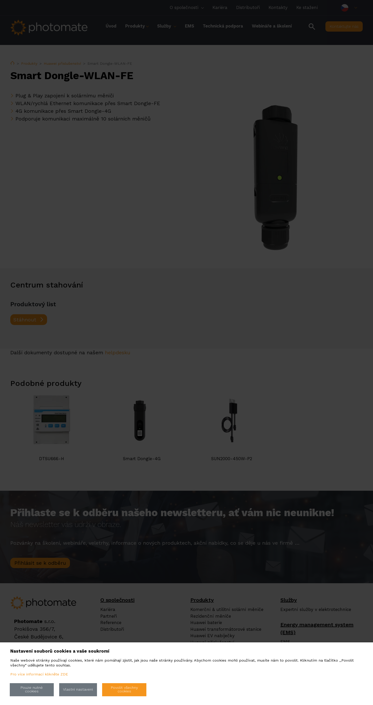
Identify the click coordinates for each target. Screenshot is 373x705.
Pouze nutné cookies (32, 689)
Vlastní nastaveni (78, 689)
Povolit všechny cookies (124, 689)
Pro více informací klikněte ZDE (39, 674)
